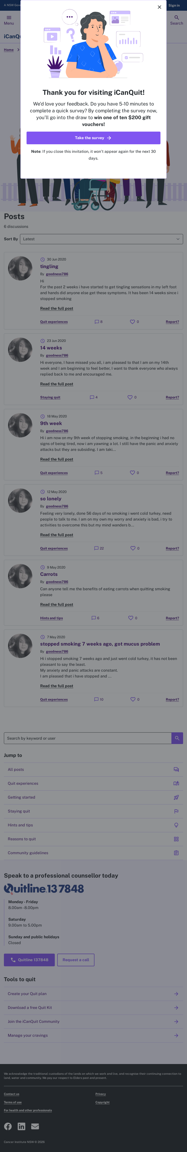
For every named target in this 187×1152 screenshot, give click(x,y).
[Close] (159, 7)
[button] (93, 138)
